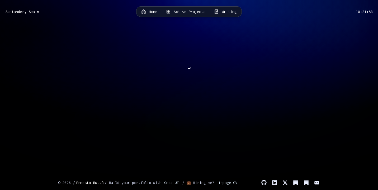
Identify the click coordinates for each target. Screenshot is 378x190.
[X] (285, 182)
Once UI (171, 182)
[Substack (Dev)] (306, 182)
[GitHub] (264, 182)
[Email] (317, 182)
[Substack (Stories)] (295, 182)
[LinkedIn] (274, 182)
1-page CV (227, 182)
